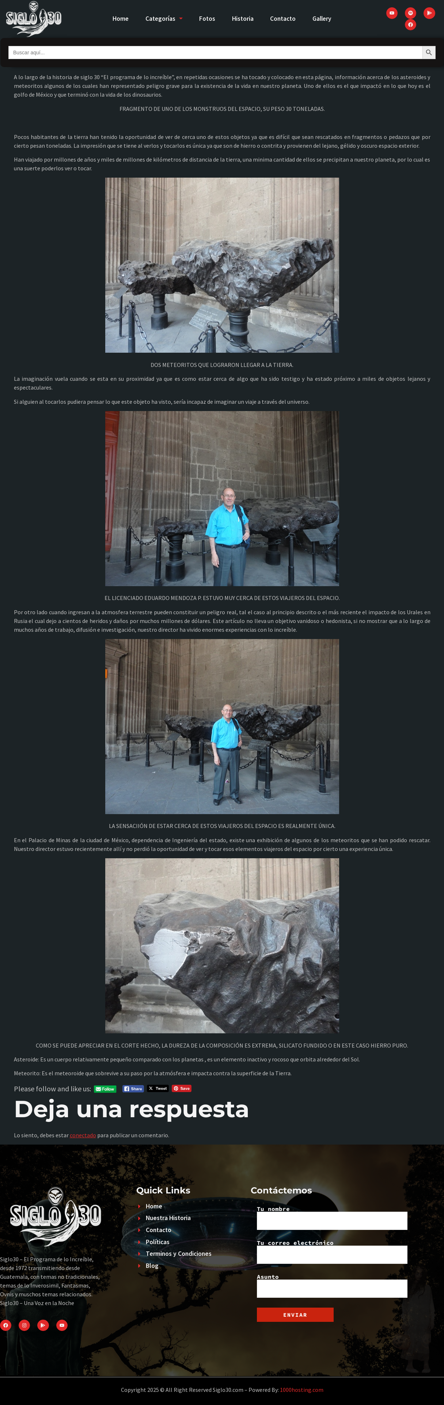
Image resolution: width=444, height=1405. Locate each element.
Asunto (332, 1286)
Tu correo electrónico (332, 1252)
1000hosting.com (301, 1389)
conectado (83, 1135)
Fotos (206, 19)
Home (116, 19)
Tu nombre (332, 1218)
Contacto (285, 19)
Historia (243, 19)
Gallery (326, 19)
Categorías (161, 19)
